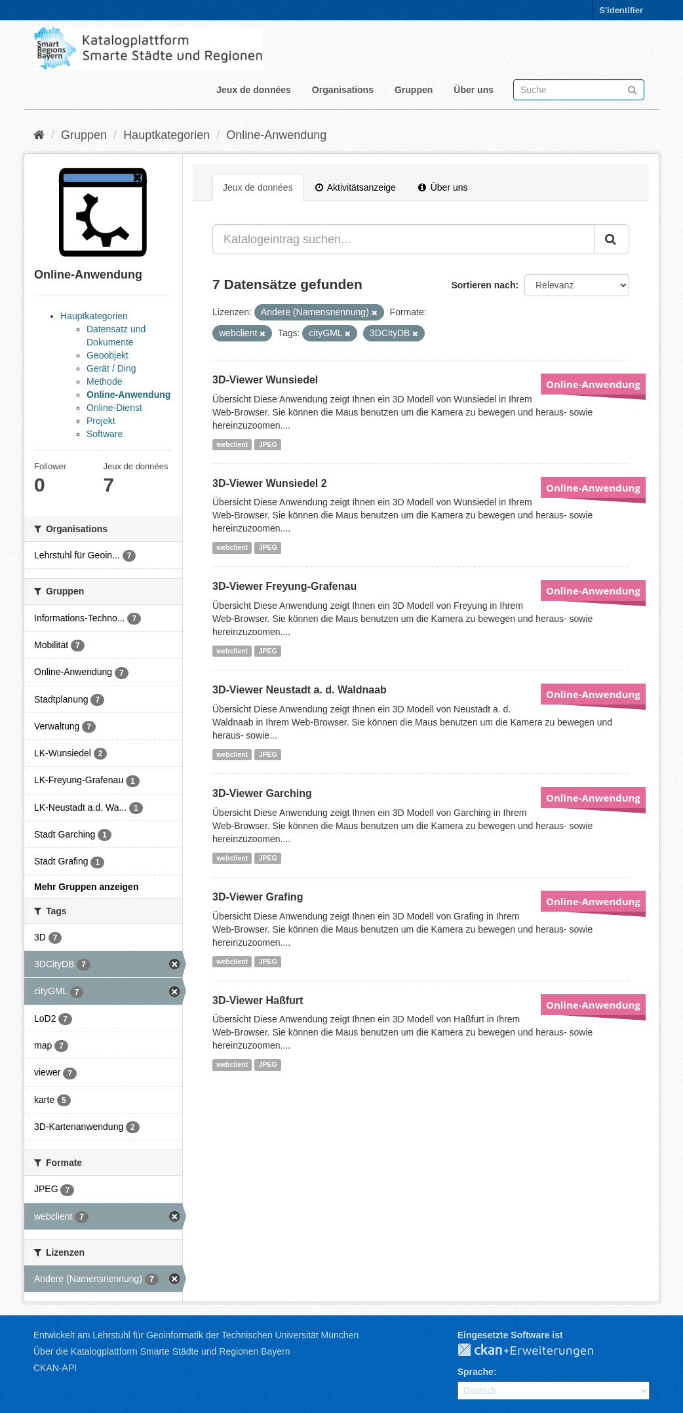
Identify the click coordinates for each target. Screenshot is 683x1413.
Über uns (474, 90)
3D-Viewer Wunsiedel (265, 379)
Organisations (343, 90)
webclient (232, 444)
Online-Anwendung (276, 135)
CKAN (536, 1351)
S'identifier (621, 10)
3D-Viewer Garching (262, 793)
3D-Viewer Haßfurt (257, 1000)
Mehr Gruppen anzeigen (86, 886)
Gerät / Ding (111, 368)
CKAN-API (55, 1368)
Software (105, 434)
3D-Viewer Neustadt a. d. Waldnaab (299, 689)
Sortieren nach (483, 285)
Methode (104, 381)
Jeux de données (253, 90)
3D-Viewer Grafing (257, 896)
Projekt (101, 421)
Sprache (476, 1371)
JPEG (268, 444)
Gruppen (414, 90)
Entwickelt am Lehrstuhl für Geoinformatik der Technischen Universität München (196, 1335)
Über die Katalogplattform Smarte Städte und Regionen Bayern (161, 1351)
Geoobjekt (107, 355)
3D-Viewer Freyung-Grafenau (284, 586)
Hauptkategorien (166, 135)
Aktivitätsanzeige (355, 187)
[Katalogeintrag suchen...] (403, 239)
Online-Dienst (114, 407)
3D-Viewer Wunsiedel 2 (269, 483)
